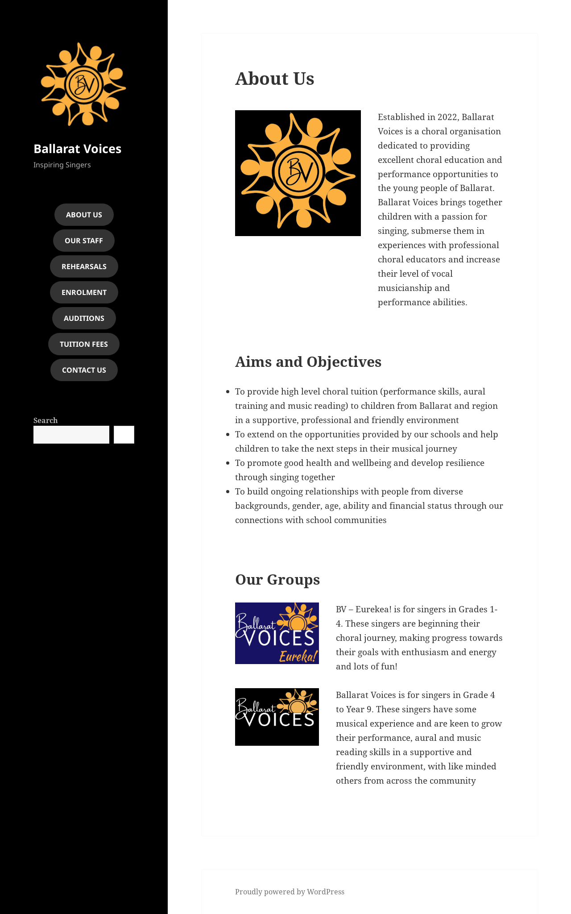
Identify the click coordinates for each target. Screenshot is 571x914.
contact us (84, 370)
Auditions (84, 318)
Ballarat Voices (77, 148)
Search (45, 420)
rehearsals (84, 266)
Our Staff (84, 240)
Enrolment (84, 292)
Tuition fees (84, 344)
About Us (84, 215)
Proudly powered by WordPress (289, 892)
